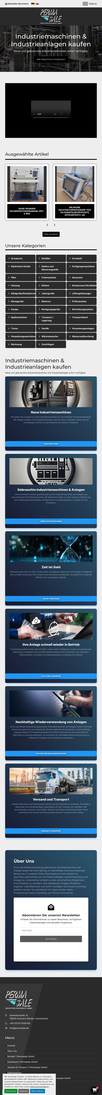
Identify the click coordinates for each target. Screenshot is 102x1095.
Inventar (11, 1045)
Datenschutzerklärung (39, 1087)
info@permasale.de (19, 1028)
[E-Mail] (51, 930)
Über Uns (12, 1051)
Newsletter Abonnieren (18, 4)
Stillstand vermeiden (51, 676)
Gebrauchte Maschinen (51, 521)
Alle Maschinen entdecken (51, 59)
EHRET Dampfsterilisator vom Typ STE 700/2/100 (27, 211)
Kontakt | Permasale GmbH (20, 1056)
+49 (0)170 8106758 (19, 1023)
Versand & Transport (51, 831)
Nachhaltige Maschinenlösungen (51, 754)
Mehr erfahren (37, 1091)
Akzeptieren (11, 1091)
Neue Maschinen (51, 444)
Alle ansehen (51, 234)
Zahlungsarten (14, 1072)
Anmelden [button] (51, 939)
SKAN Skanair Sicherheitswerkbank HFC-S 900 (74, 211)
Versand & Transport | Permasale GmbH (27, 1067)
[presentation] (47, 225)
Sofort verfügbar (51, 599)
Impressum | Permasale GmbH (22, 1062)
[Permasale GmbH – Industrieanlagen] (18, 999)
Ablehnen (24, 1091)
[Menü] (85, 3)
